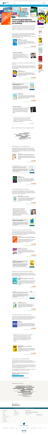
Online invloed (40, 53)
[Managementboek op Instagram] (25, 430)
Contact (4, 413)
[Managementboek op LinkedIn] (22, 430)
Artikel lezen (31, 89)
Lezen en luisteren (5, 417)
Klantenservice (5, 410)
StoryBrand (39, 35)
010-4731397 (43, 5)
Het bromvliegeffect (40, 62)
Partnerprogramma (5, 421)
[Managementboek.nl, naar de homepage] (6, 3)
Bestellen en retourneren (6, 416)
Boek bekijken (19, 159)
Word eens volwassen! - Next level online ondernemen (41, 45)
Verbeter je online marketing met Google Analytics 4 (41, 71)
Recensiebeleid (4, 420)
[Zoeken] (21, 3)
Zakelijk (15, 410)
